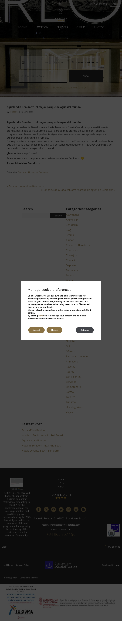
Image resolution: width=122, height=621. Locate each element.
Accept (36, 330)
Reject (54, 330)
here (40, 315)
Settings (85, 330)
